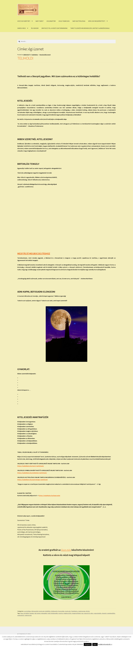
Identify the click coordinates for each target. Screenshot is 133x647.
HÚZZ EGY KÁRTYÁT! (23, 21)
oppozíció (87, 613)
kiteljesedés (54, 613)
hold (49, 613)
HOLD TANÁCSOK (64, 21)
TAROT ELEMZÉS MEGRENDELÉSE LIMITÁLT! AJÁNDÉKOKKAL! (90, 28)
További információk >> (105, 644)
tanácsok (67, 611)
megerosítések (76, 613)
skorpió (104, 613)
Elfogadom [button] (88, 644)
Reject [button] (95, 644)
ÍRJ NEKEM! (35, 28)
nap (82, 613)
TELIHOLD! (25, 58)
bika (22, 613)
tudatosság (81, 611)
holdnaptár (54, 611)
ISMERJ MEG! (21, 28)
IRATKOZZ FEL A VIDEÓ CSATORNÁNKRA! (54, 28)
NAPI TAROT (40, 21)
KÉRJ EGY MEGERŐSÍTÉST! (96, 21)
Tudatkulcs (34, 54)
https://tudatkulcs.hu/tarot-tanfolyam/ (30, 466)
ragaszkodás (97, 613)
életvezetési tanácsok (37, 611)
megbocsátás (67, 613)
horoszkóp (61, 611)
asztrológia (27, 611)
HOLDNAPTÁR (51, 21)
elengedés (44, 613)
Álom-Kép (66, 549)
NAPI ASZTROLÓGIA (79, 21)
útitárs (88, 611)
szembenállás (111, 613)
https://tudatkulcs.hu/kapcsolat (49, 495)
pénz (91, 613)
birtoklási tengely (29, 613)
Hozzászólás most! (45, 54)
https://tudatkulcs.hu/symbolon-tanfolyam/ (32, 473)
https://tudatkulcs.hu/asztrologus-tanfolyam (32, 480)
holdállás (47, 611)
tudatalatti (20, 615)
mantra (60, 613)
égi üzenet (38, 613)
